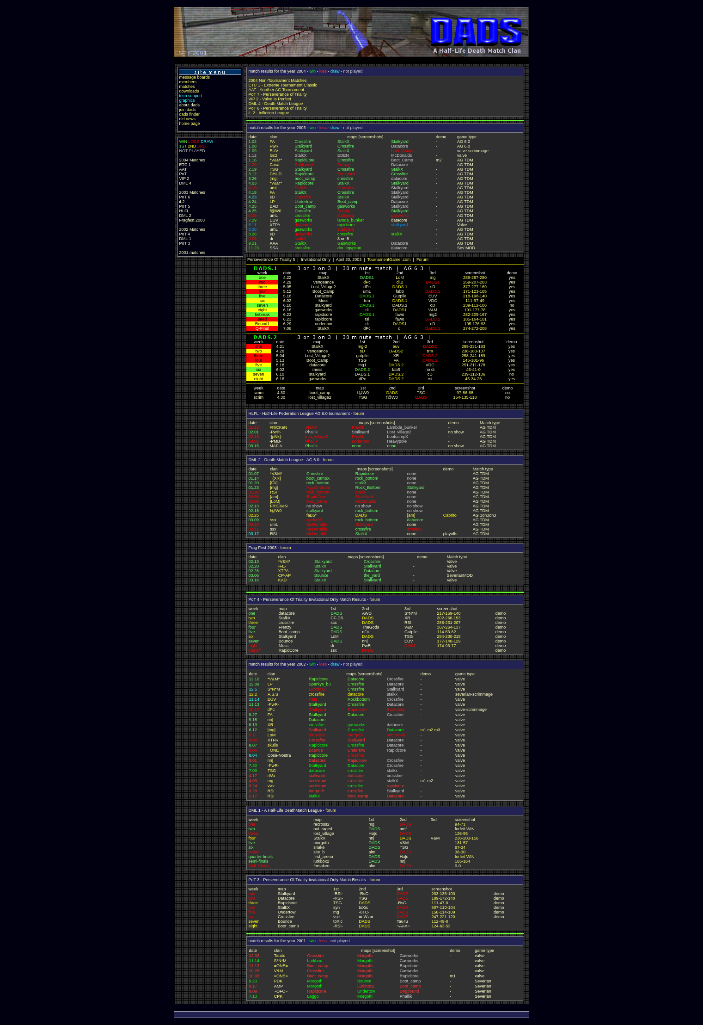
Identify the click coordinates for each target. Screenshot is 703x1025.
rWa (271, 775)
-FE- (282, 566)
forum (359, 413)
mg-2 (362, 346)
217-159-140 (449, 613)
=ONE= (274, 750)
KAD (282, 580)
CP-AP (284, 575)
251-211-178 (473, 365)
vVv (271, 786)
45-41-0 (473, 369)
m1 (424, 730)
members (188, 82)
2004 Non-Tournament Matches (278, 80)
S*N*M (274, 689)
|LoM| (275, 501)
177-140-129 (449, 641)
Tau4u (280, 955)
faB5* (311, 515)
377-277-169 (475, 286)
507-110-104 (443, 907)
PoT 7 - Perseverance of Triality (278, 94)
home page (189, 123)
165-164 (462, 861)
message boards (194, 77)
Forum (422, 259)
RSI (273, 492)
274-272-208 (475, 328)
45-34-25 (473, 379)
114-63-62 (446, 632)
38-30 (460, 852)
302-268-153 (449, 618)
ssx (273, 520)
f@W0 (275, 211)
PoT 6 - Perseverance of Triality (278, 108)
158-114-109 (443, 912)
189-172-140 (443, 898)
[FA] (273, 483)
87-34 (460, 847)
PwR (273, 146)
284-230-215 (449, 636)
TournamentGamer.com (388, 259)
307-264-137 (449, 627)
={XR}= (276, 478)
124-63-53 (440, 926)
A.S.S (273, 694)
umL (273, 187)
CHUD (275, 174)
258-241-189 (473, 355)
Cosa (274, 164)
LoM (400, 277)
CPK (278, 996)
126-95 (461, 833)
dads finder (189, 114)
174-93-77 (446, 645)
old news (187, 119)
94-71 (460, 824)
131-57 (461, 842)
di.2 (400, 282)
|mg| (273, 178)
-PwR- (275, 432)
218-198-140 (475, 296)
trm (430, 351)
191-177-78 (474, 310)
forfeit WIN (465, 856)
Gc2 (273, 155)
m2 (431, 730)
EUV (273, 150)
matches (187, 86)
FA (272, 141)
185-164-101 (475, 319)
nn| (270, 719)
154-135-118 (465, 397)
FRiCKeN (278, 427)
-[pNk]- (275, 436)
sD (362, 351)
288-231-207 (449, 622)
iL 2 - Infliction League (269, 113)
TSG (273, 169)
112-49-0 (439, 921)
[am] (274, 496)
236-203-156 (466, 838)
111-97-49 (474, 300)
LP (272, 201)
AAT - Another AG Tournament (277, 89)
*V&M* (275, 160)
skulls (273, 745)
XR (271, 724)
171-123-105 (475, 291)
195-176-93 (474, 323)
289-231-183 (473, 346)
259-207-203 (475, 282)
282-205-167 (475, 314)
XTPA (283, 570)
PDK (278, 981)
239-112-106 (475, 305)
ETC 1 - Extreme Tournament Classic (283, 85)
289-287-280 (475, 277)
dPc (367, 282)
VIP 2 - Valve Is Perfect (270, 99)
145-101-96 (473, 360)
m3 (437, 730)
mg (433, 277)
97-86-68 (465, 392)
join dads (187, 109)
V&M (278, 971)
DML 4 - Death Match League (276, 103)
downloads (189, 91)
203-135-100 (443, 893)
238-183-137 (473, 351)
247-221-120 (443, 916)
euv (396, 346)
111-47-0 (439, 903)
